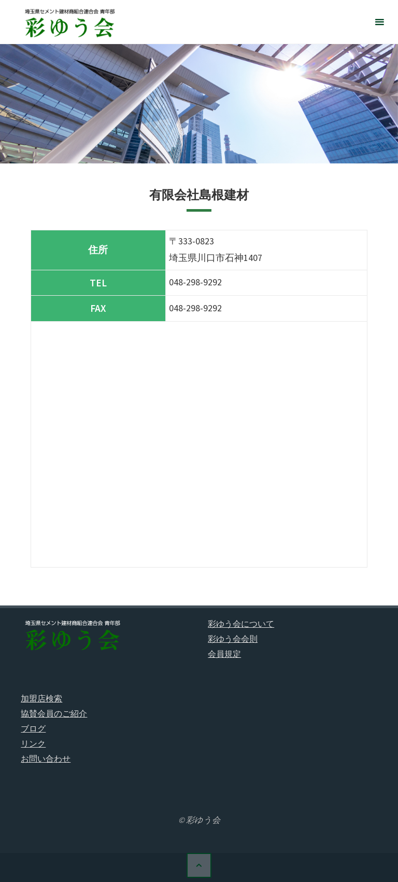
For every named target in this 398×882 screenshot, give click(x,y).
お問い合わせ (45, 758)
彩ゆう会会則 (233, 638)
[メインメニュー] (379, 22)
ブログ (33, 728)
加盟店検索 (41, 698)
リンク (33, 743)
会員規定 (224, 654)
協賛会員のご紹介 (54, 713)
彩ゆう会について (241, 623)
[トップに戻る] (199, 865)
